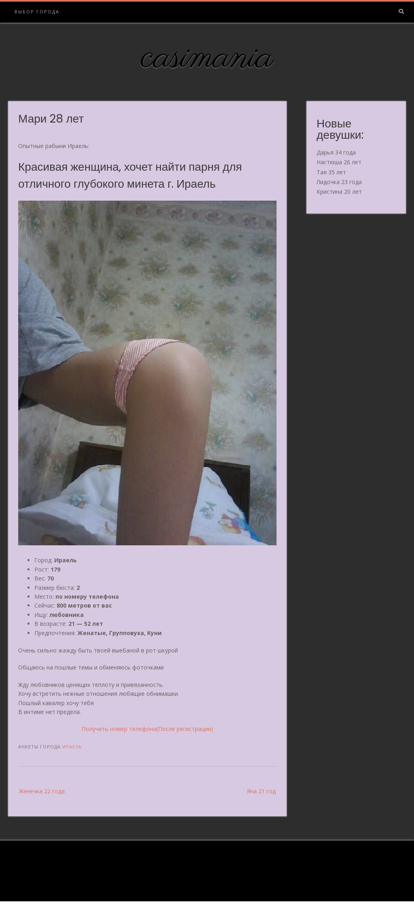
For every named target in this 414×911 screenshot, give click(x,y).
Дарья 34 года (336, 152)
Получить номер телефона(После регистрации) (147, 729)
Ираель (72, 747)
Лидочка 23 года (339, 182)
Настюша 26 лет (339, 162)
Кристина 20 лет (339, 191)
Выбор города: (38, 11)
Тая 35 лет (331, 172)
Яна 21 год (261, 791)
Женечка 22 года (42, 791)
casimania (207, 58)
